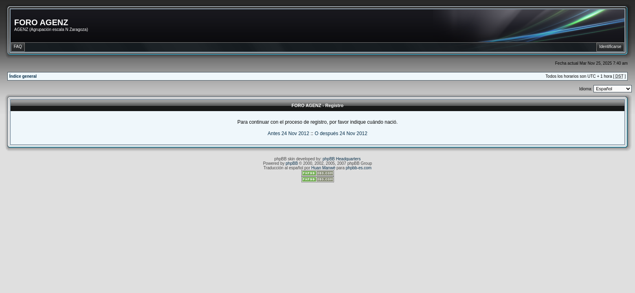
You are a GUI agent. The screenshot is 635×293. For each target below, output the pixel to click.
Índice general (23, 76)
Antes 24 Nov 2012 (288, 133)
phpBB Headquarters (341, 159)
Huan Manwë (323, 168)
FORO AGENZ (41, 22)
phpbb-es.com (358, 168)
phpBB (292, 163)
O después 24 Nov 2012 (340, 133)
